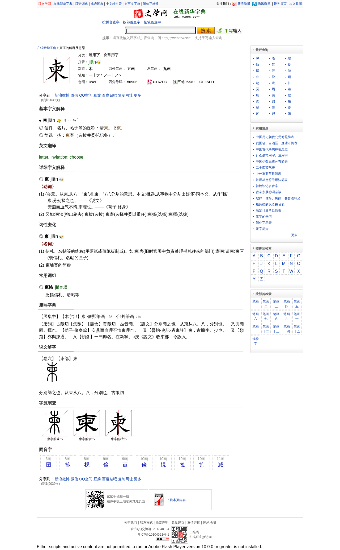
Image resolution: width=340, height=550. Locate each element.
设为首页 (280, 4)
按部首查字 (131, 22)
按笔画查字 (152, 22)
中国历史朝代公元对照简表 (275, 137)
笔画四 (286, 304)
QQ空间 (85, 95)
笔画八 (276, 316)
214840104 (161, 529)
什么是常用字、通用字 (272, 155)
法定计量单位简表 (268, 210)
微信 (74, 95)
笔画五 (297, 304)
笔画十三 (276, 329)
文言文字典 (132, 4)
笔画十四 (286, 329)
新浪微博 (243, 4)
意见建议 (178, 522)
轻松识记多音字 (267, 186)
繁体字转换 (151, 4)
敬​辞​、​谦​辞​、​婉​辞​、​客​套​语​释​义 (278, 198)
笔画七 (266, 316)
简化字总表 (264, 223)
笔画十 (297, 316)
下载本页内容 (176, 500)
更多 (137, 95)
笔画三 (276, 304)
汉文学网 (44, 4)
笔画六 (255, 316)
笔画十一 (255, 329)
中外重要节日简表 (268, 174)
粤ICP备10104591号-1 (153, 534)
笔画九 (286, 316)
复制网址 (125, 95)
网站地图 (209, 522)
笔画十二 (266, 329)
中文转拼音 (114, 4)
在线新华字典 (63, 4)
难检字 (255, 341)
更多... (295, 235)
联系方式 (146, 522)
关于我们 (130, 522)
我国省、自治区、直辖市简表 (276, 143)
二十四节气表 (265, 167)
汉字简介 (262, 229)
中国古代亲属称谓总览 (272, 149)
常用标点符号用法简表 (272, 180)
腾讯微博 (264, 4)
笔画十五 (297, 329)
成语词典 (97, 4)
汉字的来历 (264, 216)
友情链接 (193, 522)
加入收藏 (295, 4)
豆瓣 (97, 95)
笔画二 (266, 304)
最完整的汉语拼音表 (270, 204)
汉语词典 (81, 4)
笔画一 (255, 304)
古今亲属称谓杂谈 (268, 192)
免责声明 (162, 522)
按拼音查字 (111, 22)
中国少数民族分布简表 (272, 161)
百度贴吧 (109, 95)
